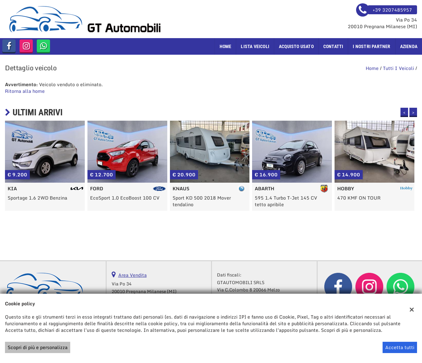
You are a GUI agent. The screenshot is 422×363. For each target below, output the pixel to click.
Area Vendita (132, 275)
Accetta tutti (399, 347)
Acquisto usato (296, 46)
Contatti (333, 46)
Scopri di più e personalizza (38, 347)
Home (226, 46)
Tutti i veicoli (398, 68)
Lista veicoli (255, 46)
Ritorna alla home (25, 91)
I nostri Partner (371, 46)
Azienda (408, 46)
